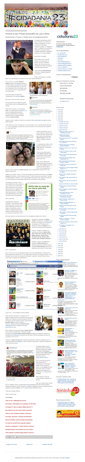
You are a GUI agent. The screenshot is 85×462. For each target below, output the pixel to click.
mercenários (48, 222)
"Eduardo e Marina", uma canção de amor (67, 262)
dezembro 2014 (63, 121)
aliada (11, 324)
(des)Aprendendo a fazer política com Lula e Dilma (19, 429)
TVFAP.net (60, 60)
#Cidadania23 (59, 46)
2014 (59, 120)
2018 (59, 112)
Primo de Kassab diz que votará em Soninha (70, 282)
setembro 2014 (62, 127)
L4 (42, 371)
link (51, 144)
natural (21, 322)
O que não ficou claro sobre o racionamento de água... (65, 196)
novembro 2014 (63, 123)
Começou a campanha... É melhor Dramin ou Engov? (20, 426)
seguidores (20, 341)
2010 (59, 249)
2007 (59, 255)
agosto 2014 (62, 129)
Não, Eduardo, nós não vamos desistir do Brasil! (19, 410)
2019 (59, 109)
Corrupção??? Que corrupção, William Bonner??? (19, 407)
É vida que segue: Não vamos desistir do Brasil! (70, 341)
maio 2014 (61, 233)
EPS (48, 346)
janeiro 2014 (62, 241)
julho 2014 (61, 229)
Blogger (68, 457)
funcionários (17, 85)
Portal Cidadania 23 (62, 56)
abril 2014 (61, 235)
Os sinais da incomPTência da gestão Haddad (18, 423)
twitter (37, 340)
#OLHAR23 (60, 58)
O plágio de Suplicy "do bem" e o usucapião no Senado (66, 132)
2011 (59, 247)
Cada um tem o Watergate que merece (16, 400)
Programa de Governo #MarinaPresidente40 (64, 135)
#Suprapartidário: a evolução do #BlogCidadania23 (69, 330)
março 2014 (62, 237)
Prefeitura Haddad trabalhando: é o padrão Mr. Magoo (67, 203)
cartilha (29, 386)
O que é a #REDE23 (62, 67)
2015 (59, 118)
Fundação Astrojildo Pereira (64, 70)
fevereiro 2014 (62, 239)
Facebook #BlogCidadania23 (64, 63)
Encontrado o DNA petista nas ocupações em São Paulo (21, 403)
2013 (59, 243)
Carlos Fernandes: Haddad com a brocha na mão (66, 199)
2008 (59, 253)
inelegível (8, 325)
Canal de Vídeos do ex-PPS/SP (65, 69)
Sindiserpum (16, 335)
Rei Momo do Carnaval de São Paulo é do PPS (71, 271)
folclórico (18, 96)
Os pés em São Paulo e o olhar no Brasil (68, 184)
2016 (59, 116)
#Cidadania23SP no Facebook (65, 65)
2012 (59, 245)
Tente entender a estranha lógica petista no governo (20, 432)
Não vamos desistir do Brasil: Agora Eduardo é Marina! (67, 161)
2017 (59, 114)
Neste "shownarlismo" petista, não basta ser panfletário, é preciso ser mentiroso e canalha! (70, 365)
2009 (59, 251)
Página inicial (29, 444)
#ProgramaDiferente (62, 54)
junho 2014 (62, 231)
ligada (49, 349)
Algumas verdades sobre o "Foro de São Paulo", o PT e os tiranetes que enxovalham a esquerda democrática (71, 353)
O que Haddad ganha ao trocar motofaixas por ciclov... (66, 193)
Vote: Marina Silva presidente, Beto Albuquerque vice (67, 158)
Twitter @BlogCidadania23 (64, 61)
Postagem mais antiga (47, 444)
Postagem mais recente (11, 444)
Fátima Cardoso (44, 357)
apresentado (38, 120)
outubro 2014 (62, 125)
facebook (22, 110)
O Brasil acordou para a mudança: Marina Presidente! (67, 145)
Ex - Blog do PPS (62, 53)
